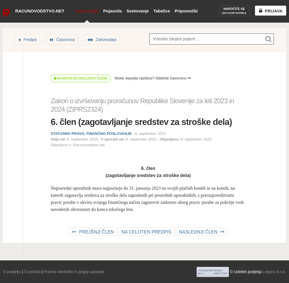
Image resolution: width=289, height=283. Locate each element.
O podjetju (12, 271)
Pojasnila (112, 10)
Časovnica (65, 39)
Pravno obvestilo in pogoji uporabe (74, 271)
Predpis (30, 39)
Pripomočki (186, 10)
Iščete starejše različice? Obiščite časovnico (152, 78)
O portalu (32, 271)
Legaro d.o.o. (274, 271)
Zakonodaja (87, 10)
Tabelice (161, 10)
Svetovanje (137, 10)
